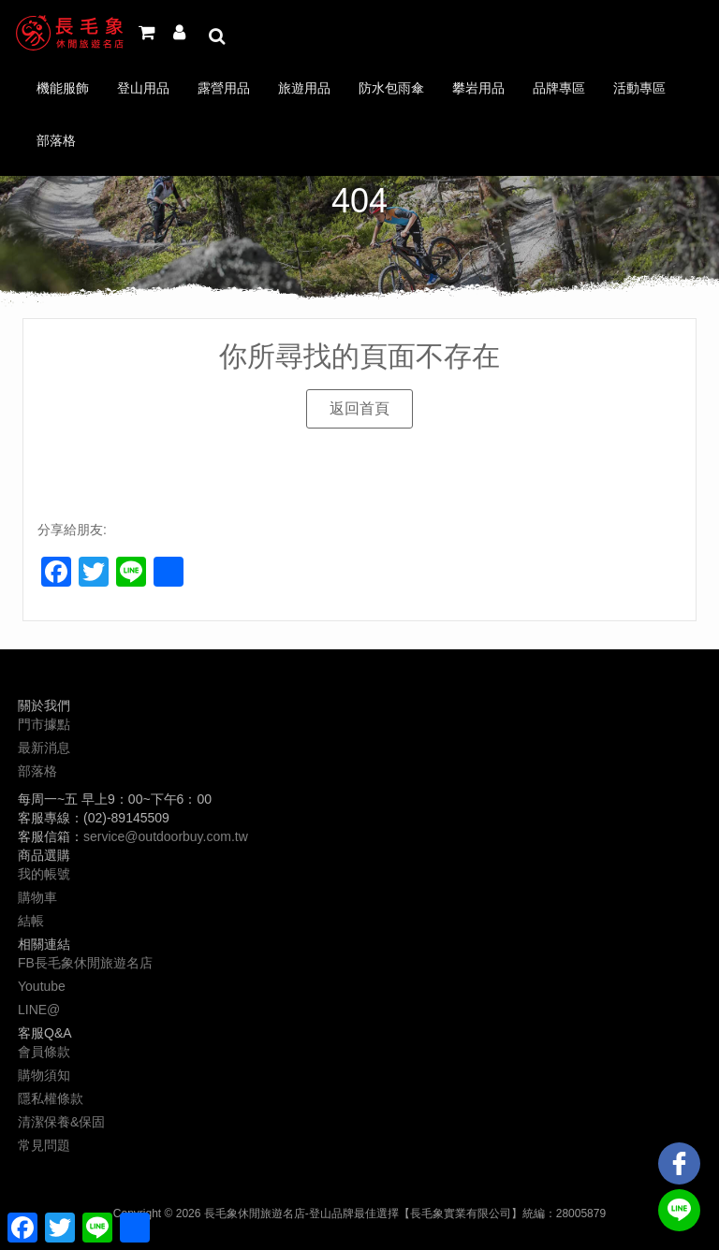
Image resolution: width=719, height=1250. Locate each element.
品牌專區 (559, 87)
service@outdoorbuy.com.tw (165, 836)
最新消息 (44, 747)
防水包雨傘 (391, 87)
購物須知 (44, 1075)
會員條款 (44, 1051)
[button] (359, 409)
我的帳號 (44, 873)
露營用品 (224, 87)
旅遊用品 (304, 87)
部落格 (56, 140)
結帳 (31, 920)
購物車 (37, 897)
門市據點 (44, 724)
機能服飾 (63, 87)
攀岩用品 (478, 87)
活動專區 (639, 87)
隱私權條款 (50, 1098)
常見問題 (44, 1145)
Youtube (42, 986)
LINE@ (39, 1009)
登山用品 (143, 87)
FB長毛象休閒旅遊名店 (85, 962)
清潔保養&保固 (61, 1121)
